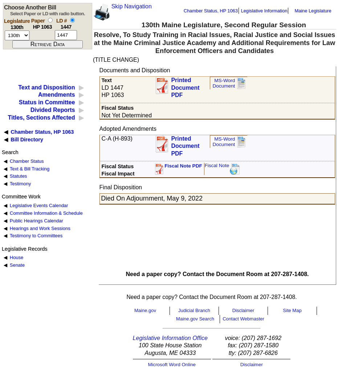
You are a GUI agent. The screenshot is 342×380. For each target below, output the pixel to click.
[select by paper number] (50, 20)
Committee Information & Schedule (46, 213)
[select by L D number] (72, 20)
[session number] (17, 35)
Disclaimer (243, 310)
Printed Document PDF (185, 85)
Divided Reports (52, 110)
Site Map (292, 310)
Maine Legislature (312, 10)
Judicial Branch (194, 310)
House (16, 257)
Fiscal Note (216, 165)
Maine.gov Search (195, 319)
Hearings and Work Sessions (40, 228)
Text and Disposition (46, 87)
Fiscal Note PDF (183, 166)
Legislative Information (264, 10)
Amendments (56, 95)
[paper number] (42, 35)
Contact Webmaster (243, 319)
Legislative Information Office (170, 338)
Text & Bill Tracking (29, 168)
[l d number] (66, 35)
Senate (17, 265)
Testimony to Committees (36, 235)
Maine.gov (145, 310)
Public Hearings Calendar (36, 220)
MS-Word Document (223, 83)
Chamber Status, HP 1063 (211, 10)
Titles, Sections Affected (41, 117)
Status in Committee (47, 102)
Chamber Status (27, 161)
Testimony (20, 183)
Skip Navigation (131, 6)
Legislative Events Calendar (39, 205)
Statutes (18, 176)
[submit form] (47, 44)
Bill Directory (27, 139)
